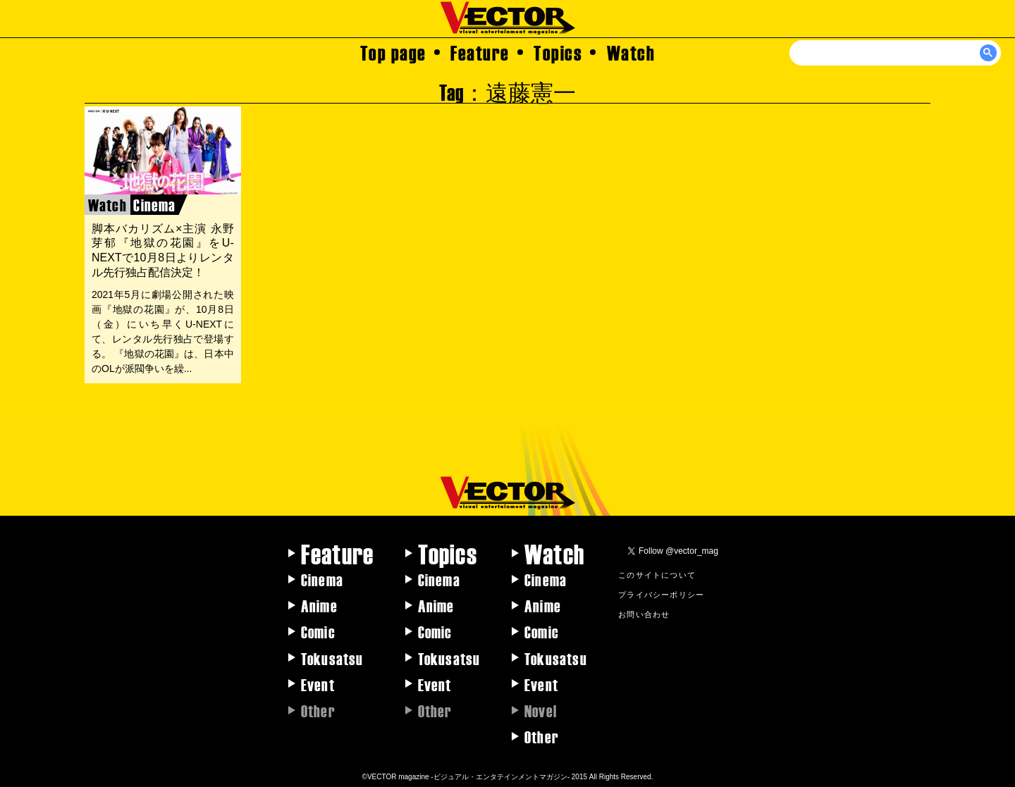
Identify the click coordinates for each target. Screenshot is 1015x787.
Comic (318, 631)
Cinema (322, 579)
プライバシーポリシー (661, 594)
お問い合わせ (644, 613)
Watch (631, 52)
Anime (319, 605)
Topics (558, 52)
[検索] (896, 53)
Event (318, 684)
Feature (480, 52)
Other (541, 736)
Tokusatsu (332, 658)
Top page (393, 52)
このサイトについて (657, 574)
